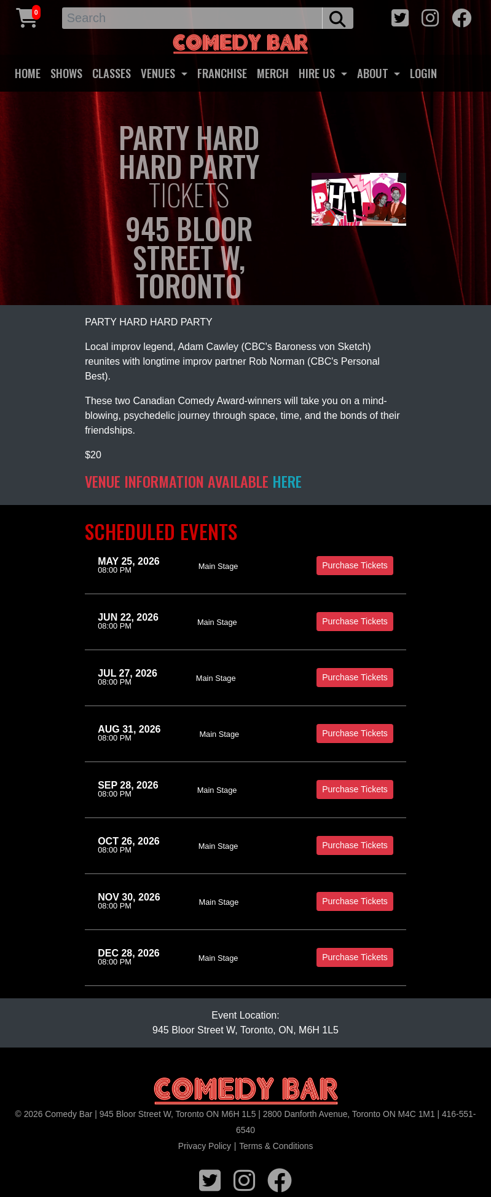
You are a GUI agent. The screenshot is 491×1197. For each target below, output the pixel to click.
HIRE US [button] (318, 73)
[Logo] (246, 1091)
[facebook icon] (461, 16)
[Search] (192, 18)
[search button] (337, 18)
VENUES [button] (159, 73)
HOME (28, 73)
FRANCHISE (222, 73)
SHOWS (66, 73)
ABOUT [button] (374, 73)
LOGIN (423, 73)
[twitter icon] (400, 16)
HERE (287, 481)
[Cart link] (27, 16)
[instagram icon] (430, 16)
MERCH (273, 73)
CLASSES (111, 73)
